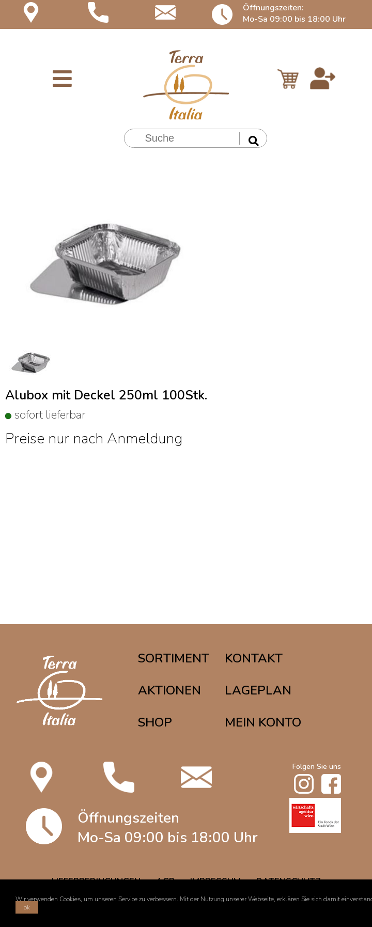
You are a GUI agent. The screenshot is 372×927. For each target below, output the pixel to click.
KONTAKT (254, 658)
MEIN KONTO (263, 722)
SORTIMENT (173, 658)
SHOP (155, 722)
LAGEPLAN (258, 690)
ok (27, 907)
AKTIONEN (169, 690)
